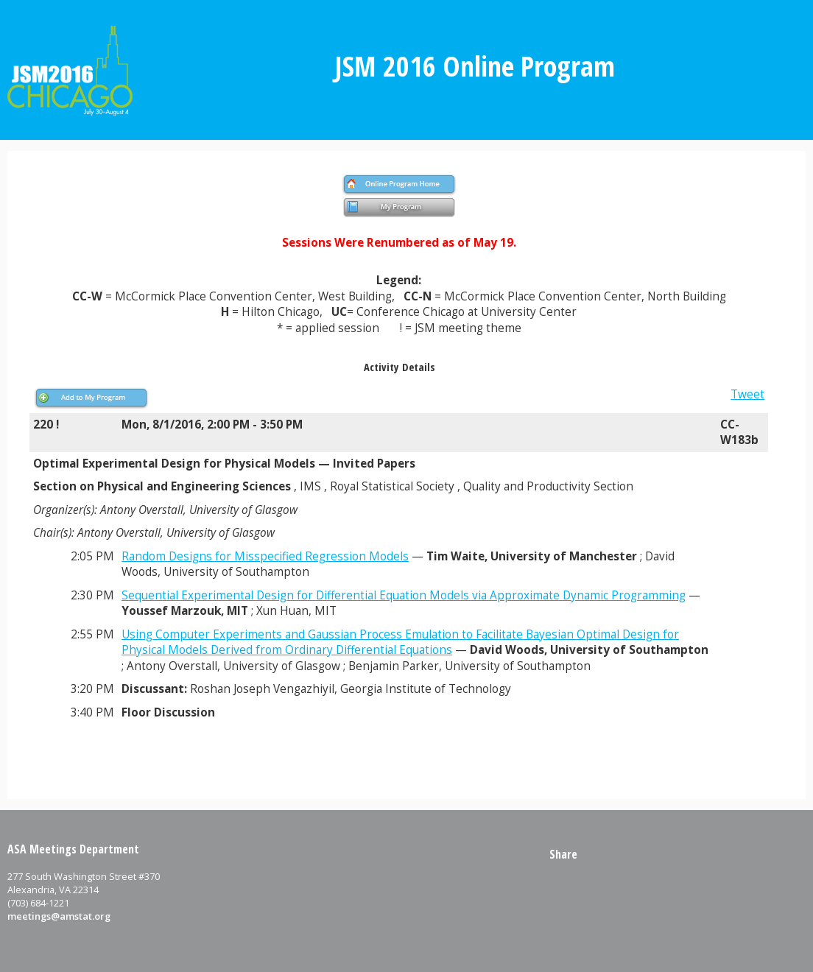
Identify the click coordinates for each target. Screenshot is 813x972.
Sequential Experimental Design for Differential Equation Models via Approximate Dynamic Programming (404, 595)
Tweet (747, 394)
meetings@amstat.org (58, 916)
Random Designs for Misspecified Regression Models (265, 556)
